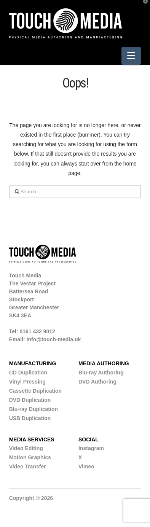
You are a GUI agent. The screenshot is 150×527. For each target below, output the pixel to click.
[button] (131, 56)
